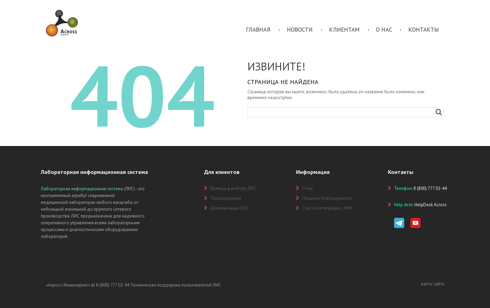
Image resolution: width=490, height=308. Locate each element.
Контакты (423, 29)
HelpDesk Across (430, 205)
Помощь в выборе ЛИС (233, 188)
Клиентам (344, 29)
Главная (258, 29)
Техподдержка (225, 198)
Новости (300, 29)
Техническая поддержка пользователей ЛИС (175, 285)
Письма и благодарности (327, 198)
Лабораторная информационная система (82, 189)
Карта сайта (432, 284)
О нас (384, 29)
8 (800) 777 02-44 (112, 285)
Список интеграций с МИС (327, 208)
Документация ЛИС (229, 208)
